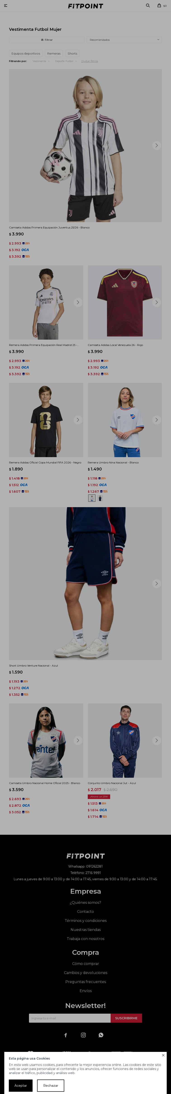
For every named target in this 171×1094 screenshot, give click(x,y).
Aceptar (20, 1086)
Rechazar (50, 1086)
